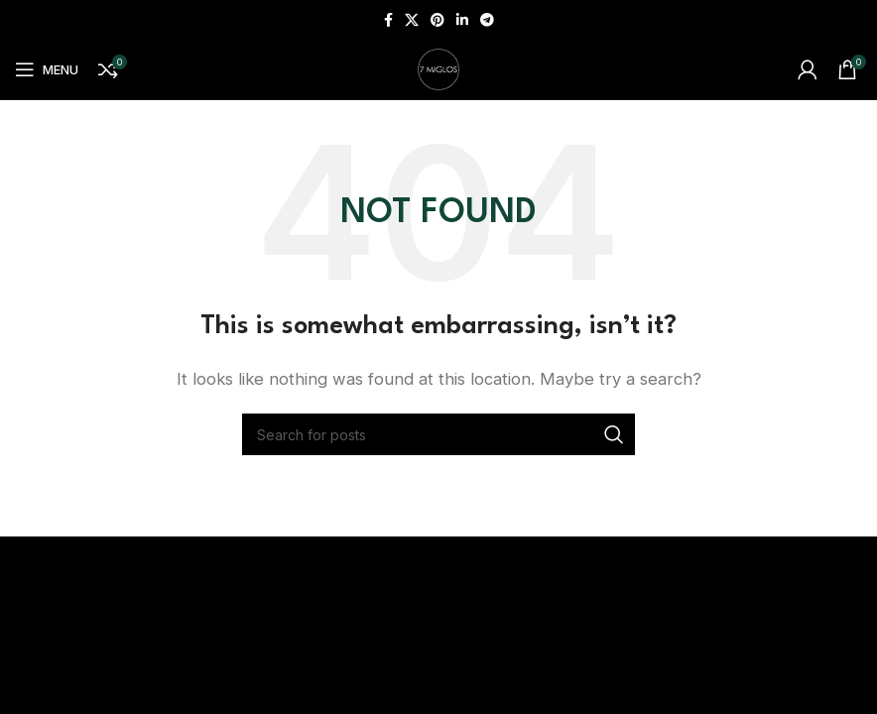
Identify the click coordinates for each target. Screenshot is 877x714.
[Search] (438, 434)
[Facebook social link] (388, 20)
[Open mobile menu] (46, 69)
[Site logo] (438, 68)
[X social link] (412, 20)
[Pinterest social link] (437, 20)
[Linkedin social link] (462, 20)
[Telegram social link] (487, 20)
